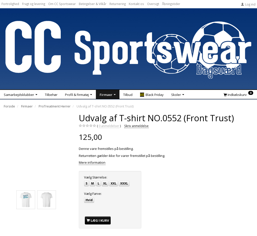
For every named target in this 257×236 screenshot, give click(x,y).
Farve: (93, 193)
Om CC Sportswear (62, 4)
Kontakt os (136, 4)
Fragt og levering (33, 4)
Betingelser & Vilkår (92, 4)
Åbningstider (171, 4)
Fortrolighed (10, 4)
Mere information (92, 162)
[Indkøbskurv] (238, 94)
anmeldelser (109, 126)
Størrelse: (95, 177)
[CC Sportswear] (128, 50)
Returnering (117, 4)
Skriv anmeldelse (136, 126)
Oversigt (153, 4)
